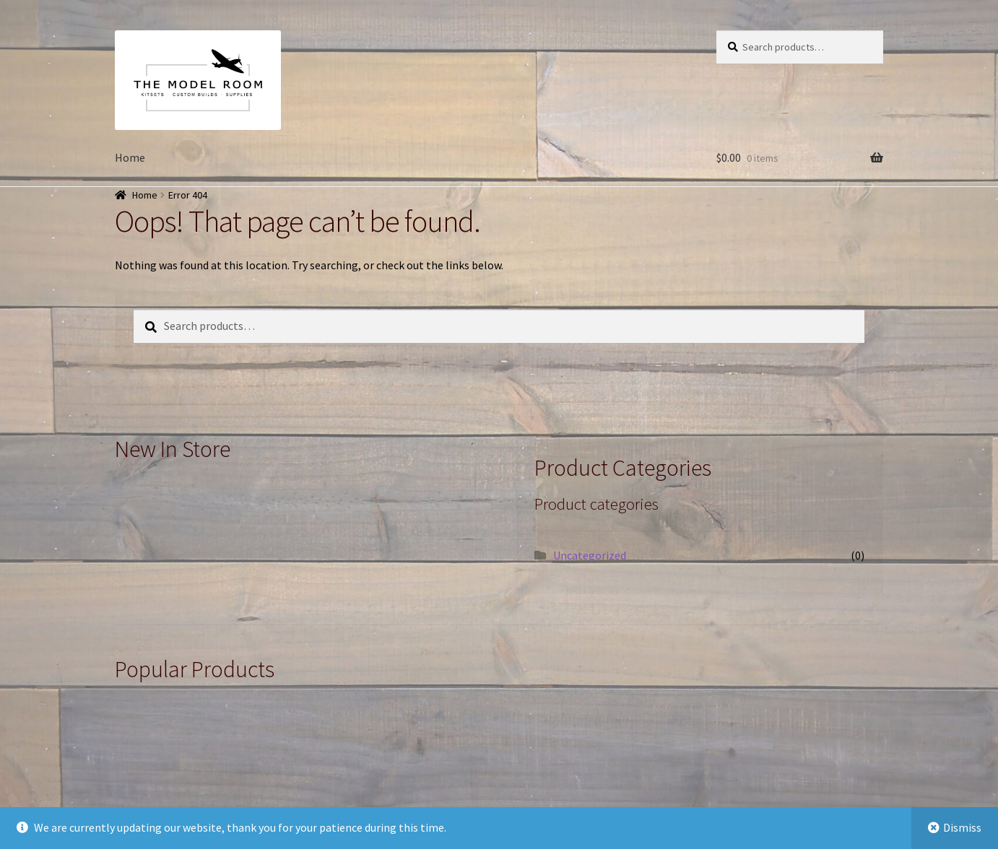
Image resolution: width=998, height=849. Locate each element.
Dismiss (962, 827)
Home (130, 157)
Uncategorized (589, 555)
